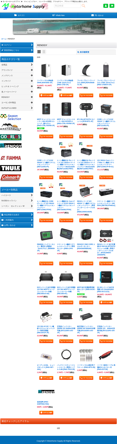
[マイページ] (105, 6)
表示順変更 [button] (83, 52)
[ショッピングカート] (111, 6)
